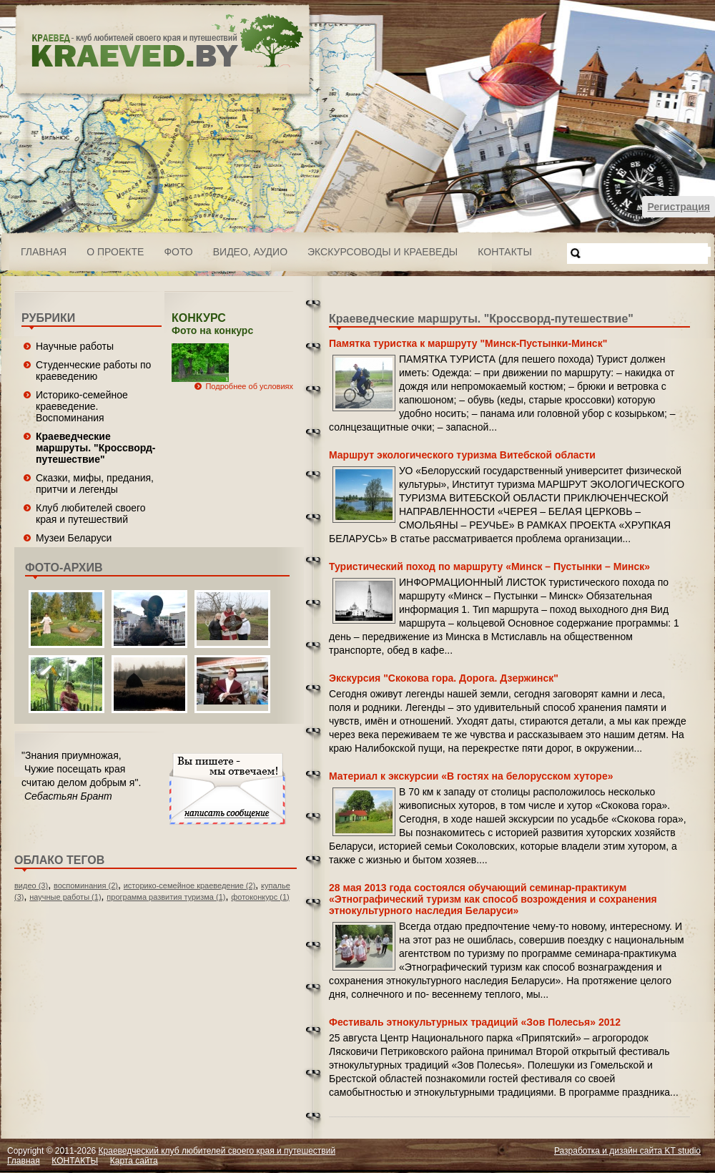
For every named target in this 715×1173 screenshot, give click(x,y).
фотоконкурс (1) (260, 897)
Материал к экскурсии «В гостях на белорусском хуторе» (471, 776)
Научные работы (75, 346)
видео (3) (31, 885)
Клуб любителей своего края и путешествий (91, 513)
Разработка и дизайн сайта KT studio (627, 1151)
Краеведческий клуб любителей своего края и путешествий (217, 1151)
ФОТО (178, 251)
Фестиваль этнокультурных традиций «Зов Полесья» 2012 (475, 1022)
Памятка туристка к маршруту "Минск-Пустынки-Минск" (468, 343)
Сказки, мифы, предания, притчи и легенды (95, 483)
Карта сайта (134, 1161)
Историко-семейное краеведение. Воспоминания (82, 406)
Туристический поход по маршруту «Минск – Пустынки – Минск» (489, 566)
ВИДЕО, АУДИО (250, 251)
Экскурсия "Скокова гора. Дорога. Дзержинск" (443, 678)
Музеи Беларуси (74, 538)
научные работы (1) (65, 897)
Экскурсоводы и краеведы (382, 251)
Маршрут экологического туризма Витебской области (462, 455)
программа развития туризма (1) (166, 897)
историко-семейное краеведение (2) (190, 885)
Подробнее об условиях (249, 386)
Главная (43, 251)
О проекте (115, 251)
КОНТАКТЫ (505, 251)
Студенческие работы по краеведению (93, 370)
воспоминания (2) (86, 885)
